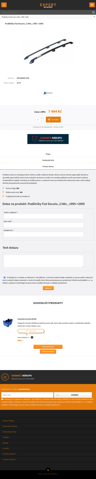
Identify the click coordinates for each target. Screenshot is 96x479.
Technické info (48, 160)
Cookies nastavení (8, 459)
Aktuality (5, 443)
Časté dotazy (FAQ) (9, 432)
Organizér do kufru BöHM (27, 319)
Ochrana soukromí (9, 454)
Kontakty (5, 448)
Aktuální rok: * (9, 230)
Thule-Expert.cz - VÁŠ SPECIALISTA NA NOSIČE (48, 5)
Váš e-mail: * (8, 221)
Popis (48, 154)
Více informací (48, 347)
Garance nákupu (8, 421)
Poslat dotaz (48, 166)
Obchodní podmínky (9, 426)
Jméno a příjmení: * (11, 212)
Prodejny (5, 437)
